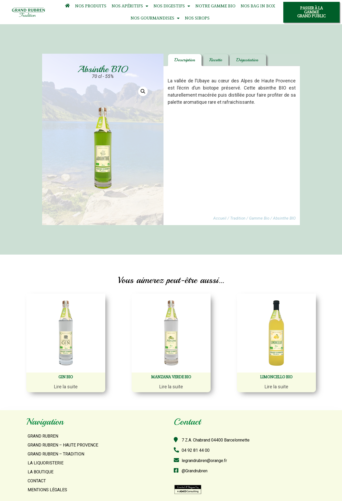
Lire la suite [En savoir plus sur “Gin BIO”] (66, 386)
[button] (311, 12)
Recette (215, 60)
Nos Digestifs (171, 6)
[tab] (185, 60)
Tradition (237, 218)
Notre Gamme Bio (215, 5)
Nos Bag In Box (258, 5)
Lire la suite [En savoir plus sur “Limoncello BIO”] (276, 386)
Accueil (219, 218)
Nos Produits (90, 5)
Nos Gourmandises (155, 18)
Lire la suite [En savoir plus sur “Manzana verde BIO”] (171, 386)
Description (184, 60)
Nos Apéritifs (130, 6)
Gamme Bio (259, 218)
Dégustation (248, 60)
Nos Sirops (197, 18)
